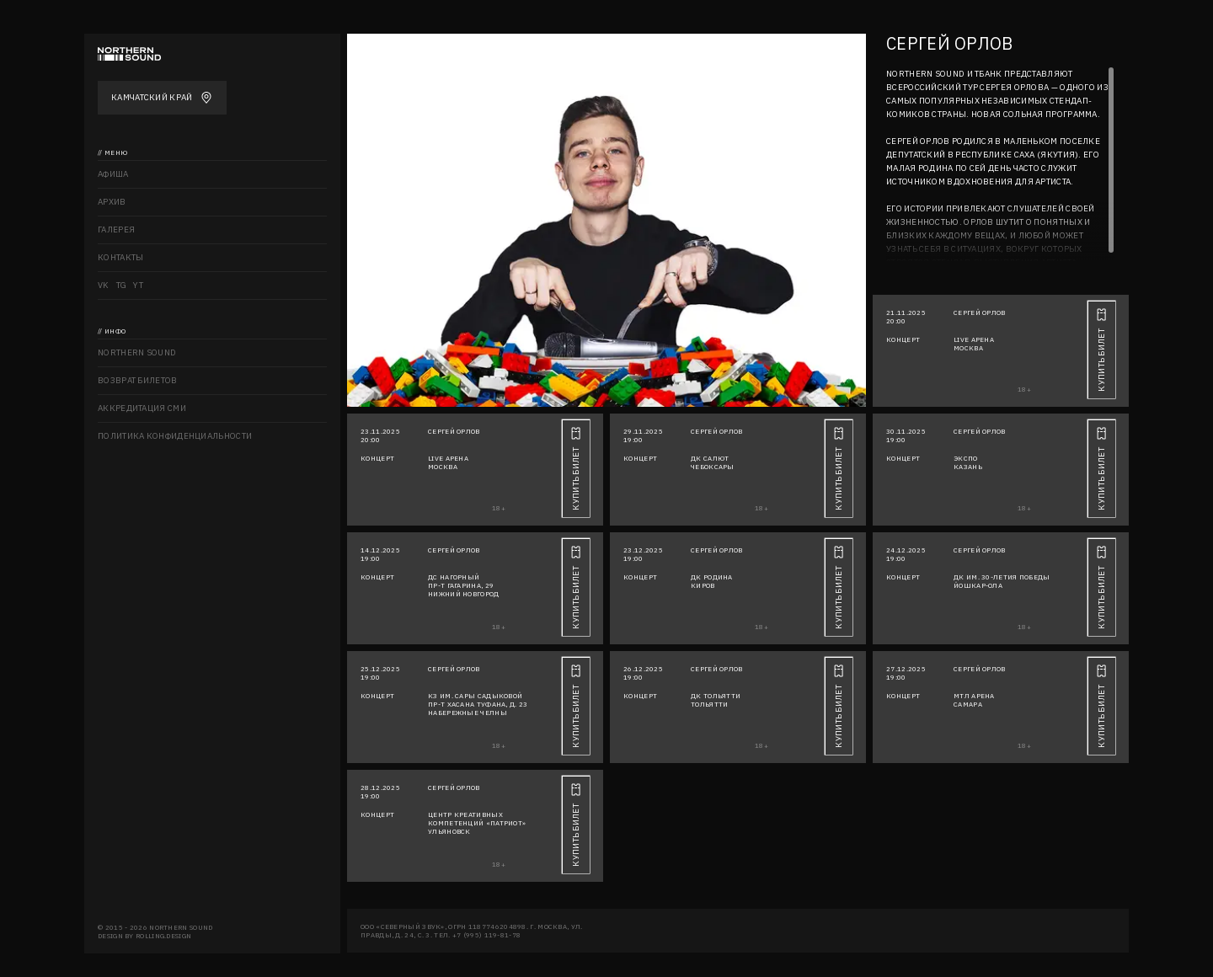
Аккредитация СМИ (142, 408)
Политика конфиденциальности (175, 435)
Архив (112, 201)
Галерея (116, 229)
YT (138, 285)
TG (121, 285)
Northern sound (137, 352)
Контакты (120, 257)
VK (104, 285)
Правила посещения (146, 463)
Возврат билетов (138, 380)
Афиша (113, 173)
